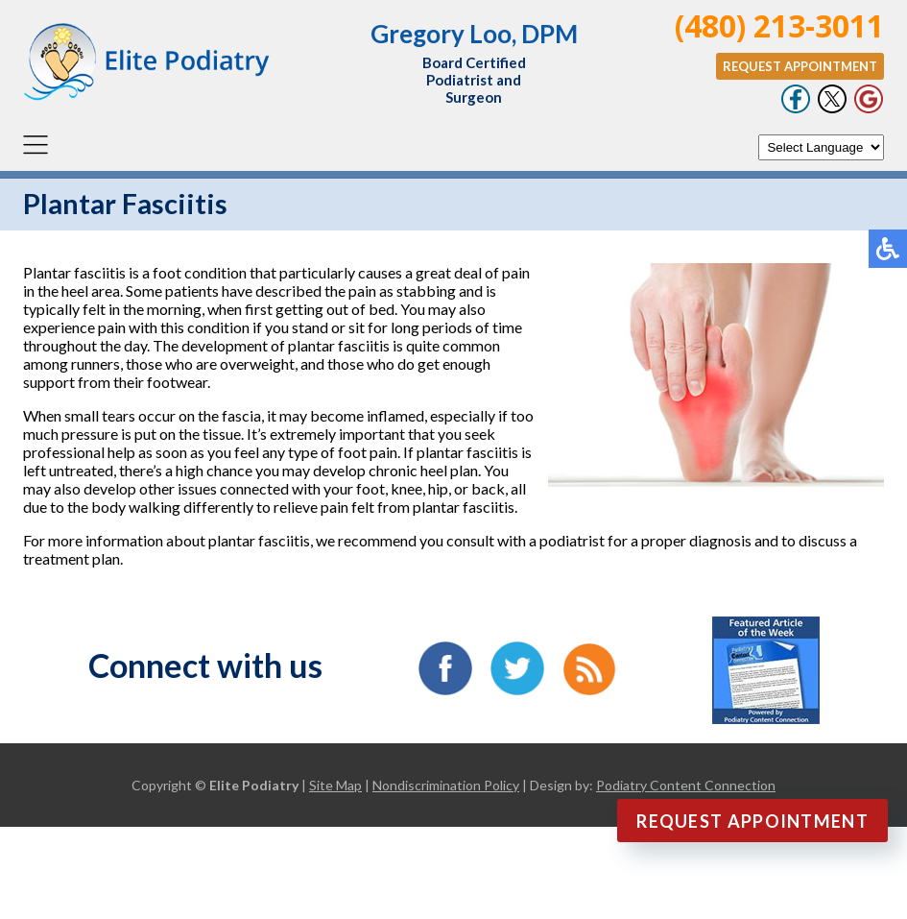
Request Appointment (800, 66)
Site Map (335, 785)
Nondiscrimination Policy (445, 785)
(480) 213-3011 (779, 25)
